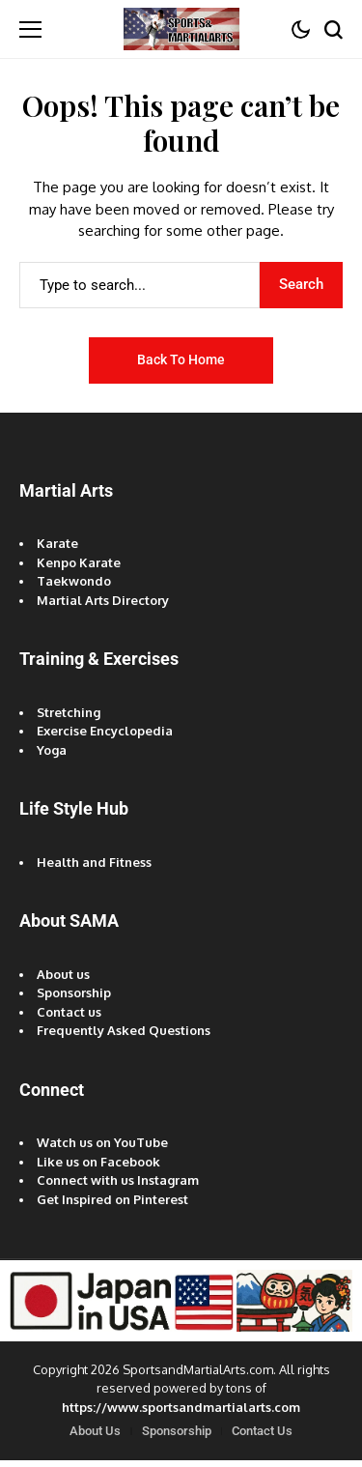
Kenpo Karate (79, 562)
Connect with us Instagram (118, 1180)
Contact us (69, 1012)
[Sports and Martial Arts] (181, 28)
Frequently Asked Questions (123, 1030)
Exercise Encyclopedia (105, 730)
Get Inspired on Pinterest (112, 1199)
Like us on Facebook (98, 1161)
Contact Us (262, 1431)
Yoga (52, 750)
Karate (57, 543)
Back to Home (181, 359)
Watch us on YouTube (102, 1142)
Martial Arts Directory (103, 600)
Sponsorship (74, 992)
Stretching (68, 712)
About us (63, 974)
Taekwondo (74, 581)
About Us (95, 1431)
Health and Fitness (94, 862)
